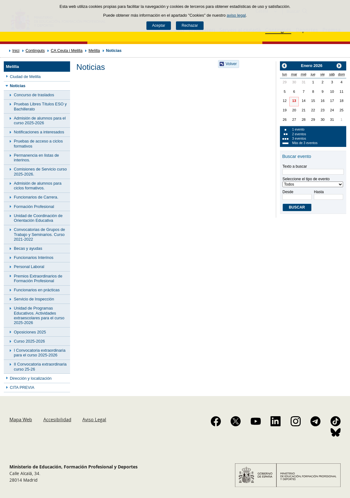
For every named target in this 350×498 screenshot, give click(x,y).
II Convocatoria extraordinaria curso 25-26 (40, 366)
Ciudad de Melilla (25, 76)
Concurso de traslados (34, 94)
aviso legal (236, 15)
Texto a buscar (294, 166)
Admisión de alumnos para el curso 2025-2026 (40, 120)
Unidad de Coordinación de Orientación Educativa (38, 218)
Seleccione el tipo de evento (306, 179)
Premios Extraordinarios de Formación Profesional (38, 278)
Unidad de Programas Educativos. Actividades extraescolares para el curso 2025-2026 (39, 315)
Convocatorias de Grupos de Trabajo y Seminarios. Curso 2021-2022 (39, 234)
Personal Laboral (29, 266)
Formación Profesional (34, 206)
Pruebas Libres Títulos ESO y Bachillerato (40, 106)
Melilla (94, 50)
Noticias (17, 85)
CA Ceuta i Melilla (67, 50)
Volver (231, 63)
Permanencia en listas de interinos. (36, 157)
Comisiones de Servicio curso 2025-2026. (40, 171)
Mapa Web (20, 419)
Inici (15, 50)
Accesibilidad (57, 419)
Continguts (35, 50)
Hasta (328, 195)
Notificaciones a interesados (39, 132)
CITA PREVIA (22, 387)
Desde (296, 195)
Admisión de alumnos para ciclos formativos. (38, 185)
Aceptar (158, 25)
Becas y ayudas (28, 248)
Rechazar (190, 25)
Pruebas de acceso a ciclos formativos (38, 143)
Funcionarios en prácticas (37, 290)
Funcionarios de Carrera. (36, 197)
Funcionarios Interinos (33, 257)
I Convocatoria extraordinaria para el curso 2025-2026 (39, 352)
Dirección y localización (31, 378)
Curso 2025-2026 (29, 341)
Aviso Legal (94, 419)
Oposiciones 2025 (30, 332)
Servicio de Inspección (34, 299)
